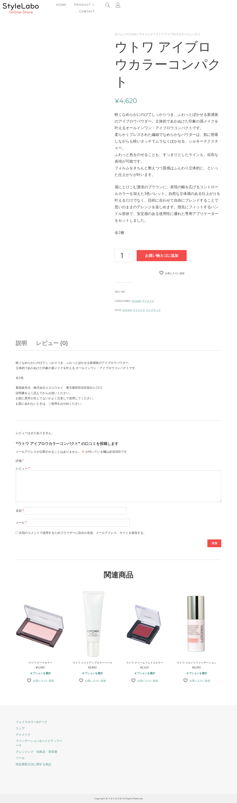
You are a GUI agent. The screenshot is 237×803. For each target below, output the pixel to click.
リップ (20, 728)
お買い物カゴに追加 (161, 255)
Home (117, 8)
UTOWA (131, 33)
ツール (20, 758)
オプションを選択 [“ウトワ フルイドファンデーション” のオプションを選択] (196, 673)
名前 (20, 510)
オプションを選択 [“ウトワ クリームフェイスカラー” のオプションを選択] (144, 673)
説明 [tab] (21, 342)
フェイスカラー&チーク (31, 722)
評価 (20, 460)
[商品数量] (124, 255)
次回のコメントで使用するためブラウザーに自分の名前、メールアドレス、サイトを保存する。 (82, 532)
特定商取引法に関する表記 (33, 764)
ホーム (119, 33)
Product (138, 8)
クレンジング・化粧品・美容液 (36, 751)
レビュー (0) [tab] (52, 342)
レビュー (23, 468)
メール (21, 522)
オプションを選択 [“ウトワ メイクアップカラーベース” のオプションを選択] (92, 673)
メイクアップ (153, 309)
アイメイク (146, 33)
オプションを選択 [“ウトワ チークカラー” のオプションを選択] (40, 673)
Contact (166, 8)
